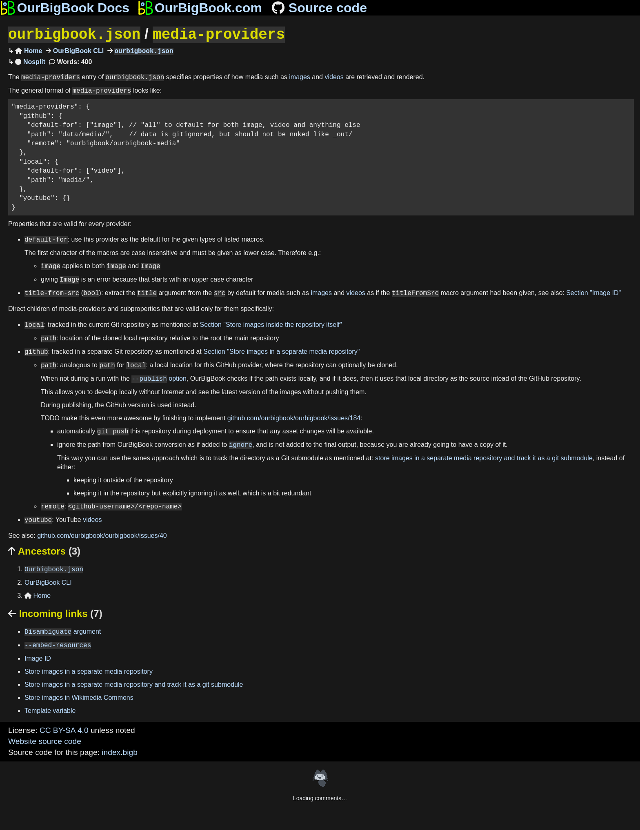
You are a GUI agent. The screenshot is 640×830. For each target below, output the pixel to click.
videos (333, 76)
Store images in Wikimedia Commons (78, 696)
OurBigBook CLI (77, 50)
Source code (318, 7)
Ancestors (44, 550)
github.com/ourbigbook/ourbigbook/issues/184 (293, 417)
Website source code (44, 740)
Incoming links (55, 612)
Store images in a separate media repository (88, 670)
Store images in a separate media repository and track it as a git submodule (133, 683)
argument (62, 631)
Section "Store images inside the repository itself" (271, 324)
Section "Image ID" (593, 292)
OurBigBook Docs (64, 8)
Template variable (50, 709)
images (299, 76)
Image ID (37, 657)
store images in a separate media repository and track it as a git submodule (484, 457)
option (158, 378)
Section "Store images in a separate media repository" (281, 351)
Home (28, 50)
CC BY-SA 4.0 (64, 729)
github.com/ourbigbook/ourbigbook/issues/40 (102, 534)
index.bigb (119, 751)
